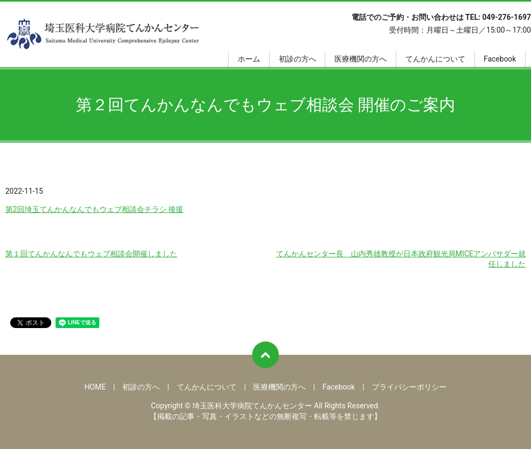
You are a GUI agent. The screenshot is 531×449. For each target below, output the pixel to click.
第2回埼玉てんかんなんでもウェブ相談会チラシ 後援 (94, 209)
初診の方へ (297, 59)
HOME (95, 387)
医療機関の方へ (360, 59)
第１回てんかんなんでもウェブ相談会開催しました (91, 253)
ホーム (249, 59)
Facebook (499, 59)
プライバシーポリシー (409, 387)
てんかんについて (435, 59)
